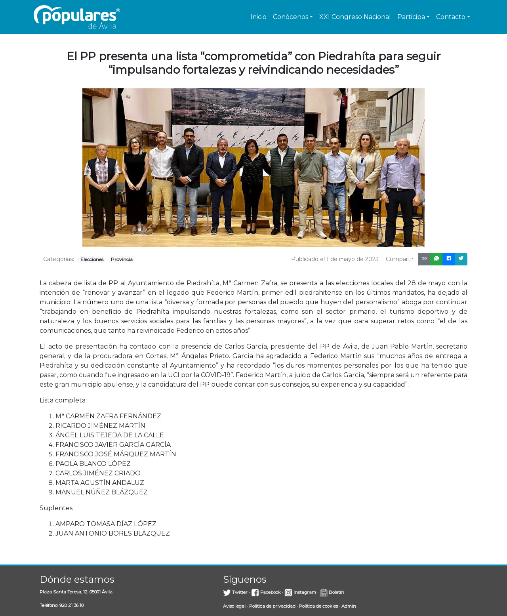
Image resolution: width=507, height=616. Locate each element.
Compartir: (400, 259)
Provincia (122, 259)
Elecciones (91, 259)
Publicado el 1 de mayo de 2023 (335, 259)
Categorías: (58, 259)
